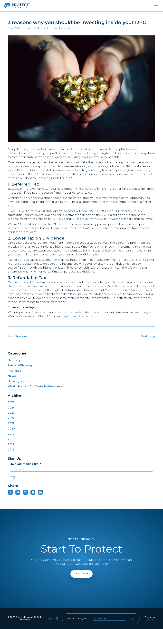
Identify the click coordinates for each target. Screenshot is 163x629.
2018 (11, 439)
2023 (11, 412)
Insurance (14, 370)
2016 (11, 449)
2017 (11, 444)
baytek (150, 619)
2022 (11, 418)
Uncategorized (18, 381)
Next (148, 336)
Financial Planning (20, 365)
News (12, 375)
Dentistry (14, 360)
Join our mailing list (25, 464)
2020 (11, 428)
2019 (11, 433)
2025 (11, 402)
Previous (15, 336)
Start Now (81, 574)
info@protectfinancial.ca (78, 316)
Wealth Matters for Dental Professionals (35, 386)
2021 (11, 423)
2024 (11, 407)
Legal (49, 618)
